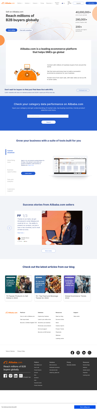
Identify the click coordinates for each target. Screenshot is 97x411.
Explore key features (43, 316)
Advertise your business (44, 322)
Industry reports (60, 325)
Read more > (21, 233)
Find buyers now (83, 90)
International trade (53, 370)
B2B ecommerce (53, 364)
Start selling (91, 3)
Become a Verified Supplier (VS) (28, 322)
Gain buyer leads (24, 319)
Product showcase (38, 385)
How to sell (36, 367)
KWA (35, 380)
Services (36, 372)
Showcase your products (44, 325)
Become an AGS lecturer (44, 332)
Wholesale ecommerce (54, 367)
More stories (48, 251)
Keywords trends (37, 382)
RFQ (35, 375)
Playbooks (58, 332)
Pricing (69, 362)
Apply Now (31, 165)
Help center (77, 316)
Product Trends (60, 329)
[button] (9, 228)
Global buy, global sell (54, 372)
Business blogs (86, 364)
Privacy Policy (21, 351)
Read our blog (59, 316)
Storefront (36, 377)
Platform (36, 362)
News (57, 322)
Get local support (42, 329)
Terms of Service (10, 351)
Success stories (60, 319)
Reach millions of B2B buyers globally (15, 368)
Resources (86, 362)
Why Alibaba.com (38, 364)
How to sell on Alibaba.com (27, 316)
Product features (37, 370)
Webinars (58, 335)
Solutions (52, 362)
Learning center (60, 338)
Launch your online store (44, 319)
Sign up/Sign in (69, 3)
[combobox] (48, 116)
